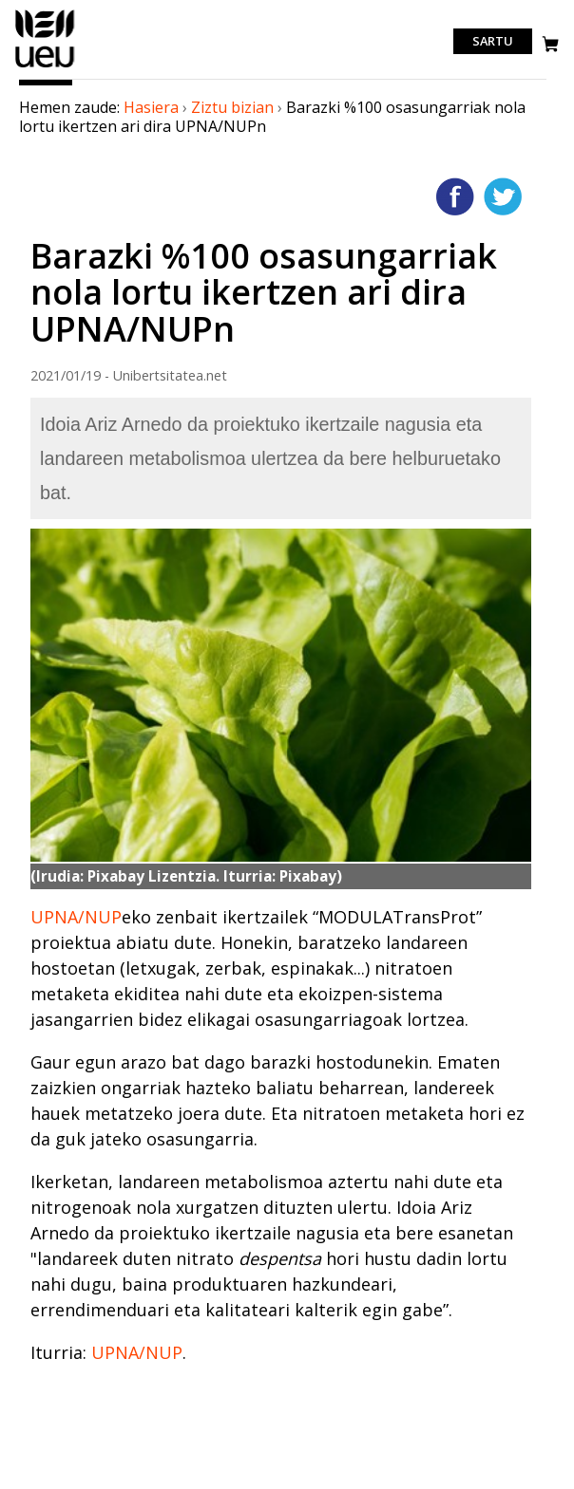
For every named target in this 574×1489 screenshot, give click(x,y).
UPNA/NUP (76, 916)
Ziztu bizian (232, 107)
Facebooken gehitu (455, 196)
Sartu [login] (492, 41)
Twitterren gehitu (503, 196)
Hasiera (151, 107)
